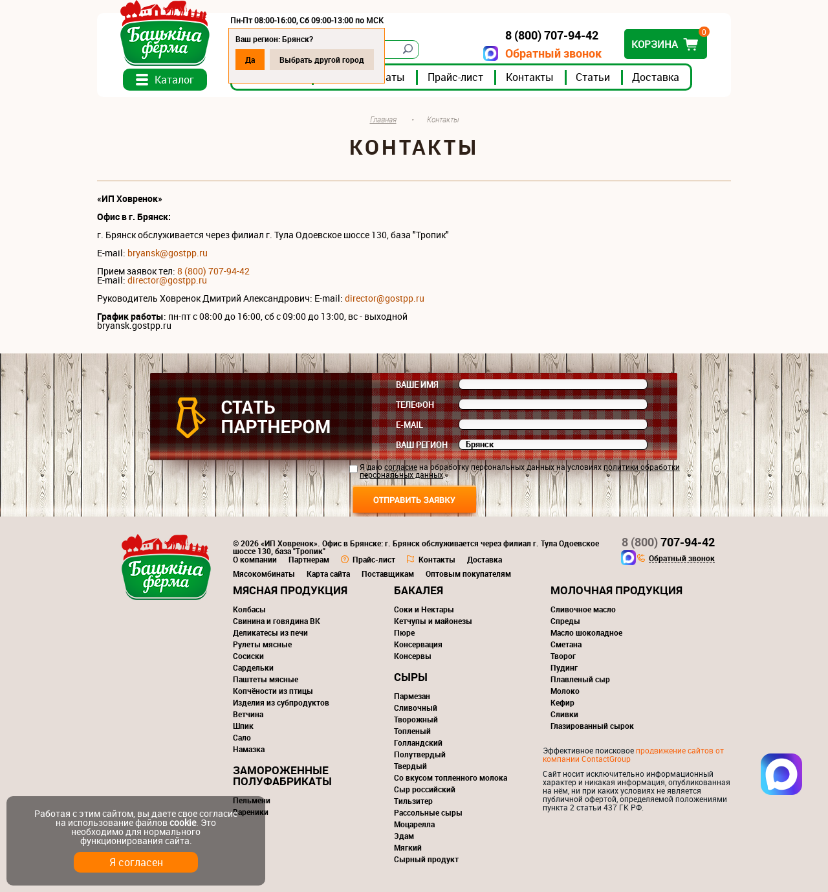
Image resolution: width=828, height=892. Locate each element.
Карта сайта (328, 573)
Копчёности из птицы (273, 691)
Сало (242, 737)
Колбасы (249, 609)
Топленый (412, 731)
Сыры (411, 676)
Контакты (530, 77)
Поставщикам (388, 573)
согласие (400, 467)
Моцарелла (414, 824)
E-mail (409, 424)
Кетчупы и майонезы (433, 621)
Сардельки (253, 667)
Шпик (243, 725)
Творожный (416, 719)
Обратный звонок (553, 53)
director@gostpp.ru (384, 298)
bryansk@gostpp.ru (167, 253)
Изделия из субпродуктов (281, 702)
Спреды (565, 621)
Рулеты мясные (262, 644)
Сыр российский (424, 789)
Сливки (564, 714)
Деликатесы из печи (270, 632)
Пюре (404, 632)
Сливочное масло (583, 609)
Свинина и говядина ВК (276, 621)
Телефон (415, 404)
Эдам (404, 836)
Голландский (418, 742)
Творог (563, 656)
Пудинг (564, 667)
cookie (182, 822)
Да (250, 59)
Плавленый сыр (580, 679)
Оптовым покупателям (468, 573)
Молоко (565, 691)
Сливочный (415, 707)
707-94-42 (668, 542)
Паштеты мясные (265, 679)
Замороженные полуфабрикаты (282, 775)
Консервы (412, 656)
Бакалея (418, 590)
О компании (255, 559)
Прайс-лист (455, 77)
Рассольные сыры (428, 812)
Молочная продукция (616, 590)
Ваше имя (417, 384)
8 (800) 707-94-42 (213, 271)
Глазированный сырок (592, 725)
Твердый (410, 766)
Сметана (566, 644)
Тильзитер (413, 801)
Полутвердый (420, 754)
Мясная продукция (290, 590)
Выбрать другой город (321, 59)
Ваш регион (422, 445)
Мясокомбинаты (264, 573)
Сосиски (248, 656)
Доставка (655, 77)
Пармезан (412, 696)
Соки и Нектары (424, 609)
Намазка (249, 749)
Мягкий (408, 847)
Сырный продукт (426, 859)
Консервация (418, 644)
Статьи (593, 77)
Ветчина (248, 714)
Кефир (562, 702)
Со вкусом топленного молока (450, 777)
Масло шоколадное (586, 632)
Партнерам (309, 559)
